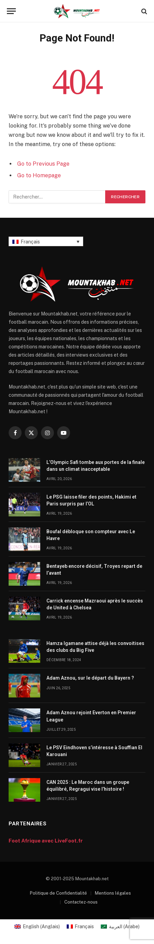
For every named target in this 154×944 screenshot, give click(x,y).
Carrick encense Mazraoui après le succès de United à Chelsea (94, 604)
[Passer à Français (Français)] (80, 926)
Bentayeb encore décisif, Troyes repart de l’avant (94, 569)
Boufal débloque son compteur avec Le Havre (90, 535)
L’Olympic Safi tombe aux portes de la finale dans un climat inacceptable (95, 465)
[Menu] (11, 11)
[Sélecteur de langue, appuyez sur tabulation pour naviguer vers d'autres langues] (46, 241)
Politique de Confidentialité (58, 893)
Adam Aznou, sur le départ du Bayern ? (90, 678)
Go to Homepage (39, 175)
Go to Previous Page (43, 163)
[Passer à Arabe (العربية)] (120, 926)
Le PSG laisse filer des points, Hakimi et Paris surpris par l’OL (91, 500)
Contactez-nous (81, 902)
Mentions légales (113, 893)
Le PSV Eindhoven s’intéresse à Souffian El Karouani (94, 751)
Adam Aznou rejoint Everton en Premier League (91, 716)
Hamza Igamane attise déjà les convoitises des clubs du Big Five (95, 647)
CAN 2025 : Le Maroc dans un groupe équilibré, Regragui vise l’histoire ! (87, 785)
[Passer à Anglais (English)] (37, 926)
